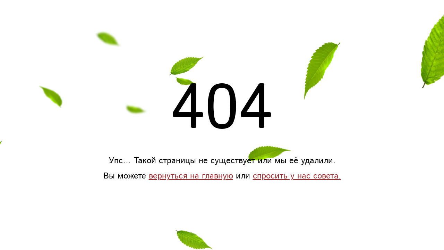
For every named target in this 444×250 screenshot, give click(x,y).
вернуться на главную (191, 176)
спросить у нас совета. (297, 176)
